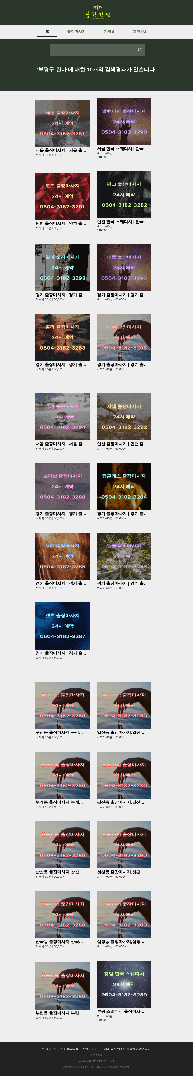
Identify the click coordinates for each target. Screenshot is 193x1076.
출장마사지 (76, 32)
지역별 (109, 32)
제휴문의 (140, 32)
